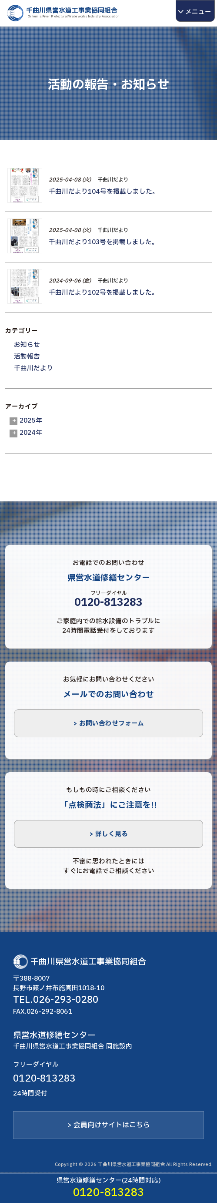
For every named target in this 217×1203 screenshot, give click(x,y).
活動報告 (27, 356)
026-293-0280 (65, 1000)
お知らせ (27, 344)
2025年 (31, 420)
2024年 (31, 432)
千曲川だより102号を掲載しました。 (103, 292)
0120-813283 (108, 603)
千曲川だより (113, 180)
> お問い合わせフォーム (108, 723)
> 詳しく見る (108, 834)
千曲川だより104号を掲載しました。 (104, 191)
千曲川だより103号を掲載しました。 (103, 242)
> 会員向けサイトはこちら (108, 1125)
